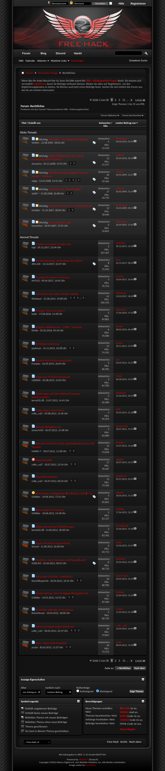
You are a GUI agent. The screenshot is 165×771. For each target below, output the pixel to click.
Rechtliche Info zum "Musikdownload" (70, 206)
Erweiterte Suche (138, 60)
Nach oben (139, 668)
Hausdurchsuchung (60, 222)
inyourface (37, 225)
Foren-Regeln (127, 729)
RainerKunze (38, 613)
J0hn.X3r (36, 263)
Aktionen (41, 60)
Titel (24, 122)
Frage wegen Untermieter (50, 410)
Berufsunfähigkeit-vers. (49, 427)
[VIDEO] (124, 719)
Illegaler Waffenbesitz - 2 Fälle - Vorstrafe (59, 327)
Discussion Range (48, 72)
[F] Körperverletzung (47, 343)
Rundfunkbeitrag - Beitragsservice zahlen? (59, 260)
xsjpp (34, 180)
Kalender (30, 60)
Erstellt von (34, 122)
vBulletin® (83, 759)
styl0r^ (35, 193)
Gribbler (36, 496)
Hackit (78, 53)
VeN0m (35, 142)
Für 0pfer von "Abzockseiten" (65, 189)
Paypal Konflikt (44, 460)
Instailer (36, 210)
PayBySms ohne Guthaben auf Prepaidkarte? (61, 560)
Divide (35, 330)
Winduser (37, 298)
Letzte (140, 100)
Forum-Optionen (109, 115)
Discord (61, 53)
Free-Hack (113, 741)
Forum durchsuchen (131, 115)
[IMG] (123, 716)
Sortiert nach (52, 687)
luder (34, 313)
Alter (23, 687)
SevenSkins (90, 765)
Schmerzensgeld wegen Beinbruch (55, 626)
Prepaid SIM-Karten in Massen (53, 277)
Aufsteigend (84, 691)
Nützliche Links (59, 60)
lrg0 (34, 247)
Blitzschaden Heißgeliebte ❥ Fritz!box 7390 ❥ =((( (64, 493)
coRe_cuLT (37, 413)
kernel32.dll (38, 400)
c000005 (36, 380)
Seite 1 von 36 (101, 99)
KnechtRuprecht (40, 580)
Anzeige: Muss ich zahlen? (50, 310)
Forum (26, 53)
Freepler (36, 363)
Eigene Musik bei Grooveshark (53, 543)
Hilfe (121, 3)
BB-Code (125, 708)
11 (123, 99)
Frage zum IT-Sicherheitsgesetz (53, 377)
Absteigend (104, 691)
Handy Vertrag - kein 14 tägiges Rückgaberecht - (63, 593)
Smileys (124, 712)
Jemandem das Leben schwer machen (57, 293)
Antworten (105, 122)
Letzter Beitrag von (127, 122)
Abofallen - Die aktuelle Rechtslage (68, 139)
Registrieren (138, 3)
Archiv (123, 741)
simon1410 (37, 430)
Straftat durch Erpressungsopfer (54, 360)
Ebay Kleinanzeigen (46, 476)
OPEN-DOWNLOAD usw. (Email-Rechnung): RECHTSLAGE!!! (58, 157)
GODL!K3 (36, 563)
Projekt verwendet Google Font (53, 244)
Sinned (35, 546)
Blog (43, 53)
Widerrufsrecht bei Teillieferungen (55, 526)
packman (36, 348)
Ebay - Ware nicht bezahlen (51, 643)
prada (35, 647)
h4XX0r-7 (36, 451)
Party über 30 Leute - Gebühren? (54, 576)
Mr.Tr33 (36, 280)
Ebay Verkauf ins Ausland (50, 510)
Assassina (37, 163)
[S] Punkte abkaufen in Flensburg (54, 609)
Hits (105, 125)
